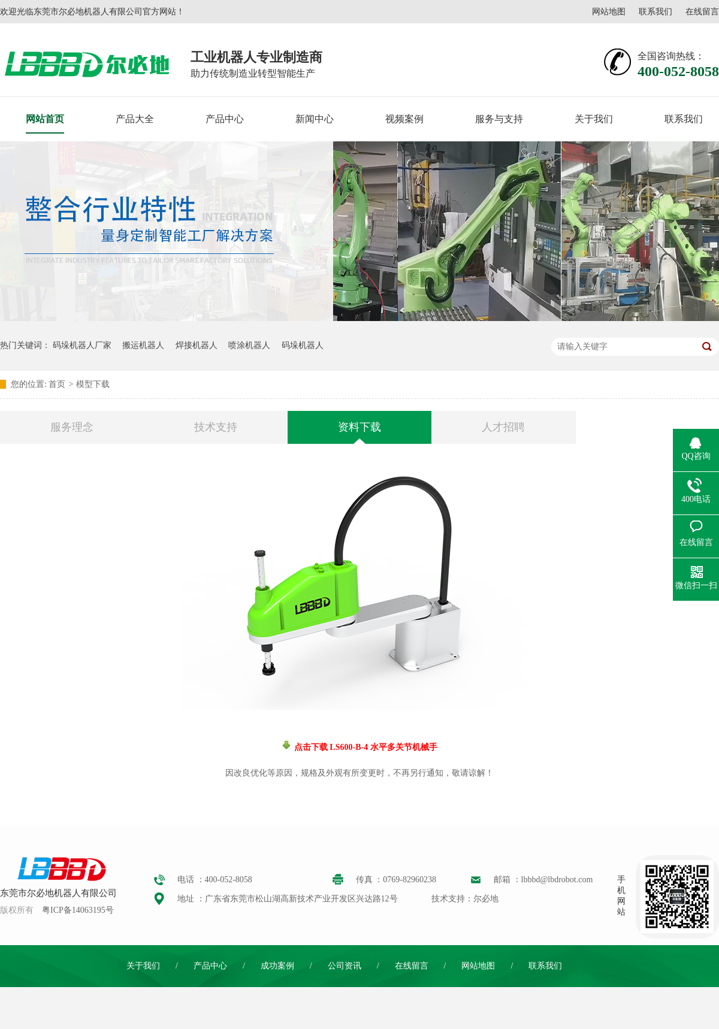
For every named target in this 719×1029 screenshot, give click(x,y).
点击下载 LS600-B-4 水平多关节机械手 (364, 747)
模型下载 (93, 384)
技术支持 (215, 427)
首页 (57, 384)
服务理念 (71, 427)
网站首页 (45, 119)
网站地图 (609, 11)
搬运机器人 (143, 345)
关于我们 (594, 119)
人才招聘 (503, 427)
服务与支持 (499, 119)
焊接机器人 (196, 345)
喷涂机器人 (249, 345)
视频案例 (404, 119)
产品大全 (135, 119)
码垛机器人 (303, 345)
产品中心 (225, 119)
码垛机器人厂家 (82, 345)
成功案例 (277, 965)
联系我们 (655, 11)
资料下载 (359, 427)
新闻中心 (314, 119)
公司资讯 (344, 965)
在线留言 (702, 11)
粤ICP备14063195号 (78, 910)
